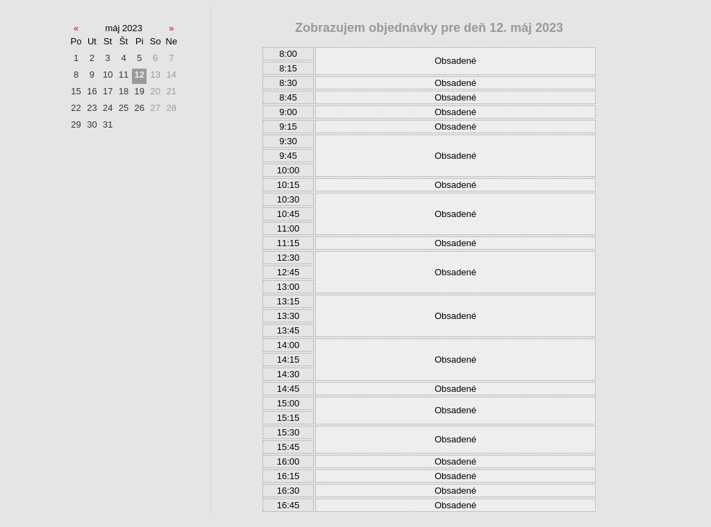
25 (123, 108)
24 (107, 108)
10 (107, 74)
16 (92, 91)
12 (139, 74)
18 (123, 91)
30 (92, 124)
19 (139, 91)
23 (92, 108)
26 (139, 108)
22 (76, 108)
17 (107, 91)
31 (107, 124)
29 (76, 124)
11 (123, 74)
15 (76, 91)
